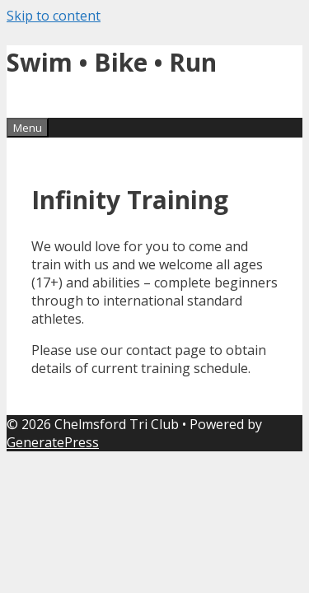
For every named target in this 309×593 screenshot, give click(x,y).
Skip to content (54, 16)
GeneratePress (53, 442)
